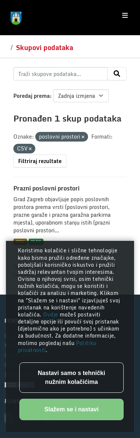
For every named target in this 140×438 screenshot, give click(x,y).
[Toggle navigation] (125, 15)
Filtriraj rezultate (40, 161)
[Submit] (117, 73)
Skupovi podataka (44, 47)
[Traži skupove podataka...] (60, 73)
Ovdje (51, 314)
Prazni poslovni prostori (46, 188)
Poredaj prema (31, 96)
